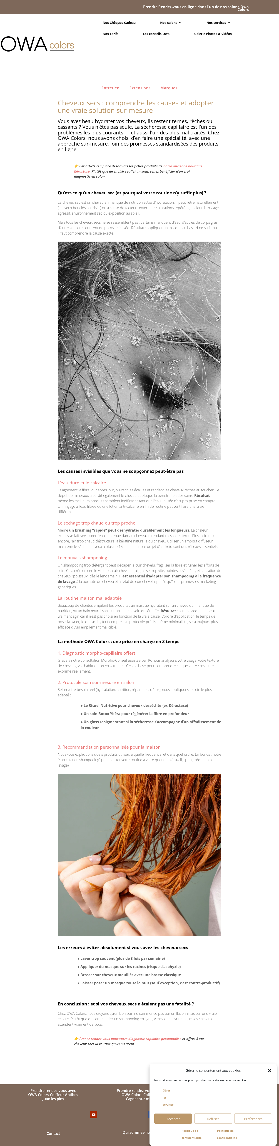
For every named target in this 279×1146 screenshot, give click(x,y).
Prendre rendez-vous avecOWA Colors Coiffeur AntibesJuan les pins (53, 1094)
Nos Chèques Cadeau (119, 23)
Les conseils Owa (156, 34)
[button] (269, 1070)
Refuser (213, 1118)
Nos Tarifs (110, 34)
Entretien (111, 87)
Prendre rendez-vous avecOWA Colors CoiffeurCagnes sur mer (139, 1094)
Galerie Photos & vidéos (213, 34)
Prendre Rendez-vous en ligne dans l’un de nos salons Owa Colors (196, 8)
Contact (53, 1133)
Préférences (253, 1118)
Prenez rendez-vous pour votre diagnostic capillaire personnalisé (130, 1038)
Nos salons (168, 23)
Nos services (216, 23)
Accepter (173, 1118)
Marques (168, 87)
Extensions (140, 87)
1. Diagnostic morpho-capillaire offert (96, 653)
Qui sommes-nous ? (139, 1132)
